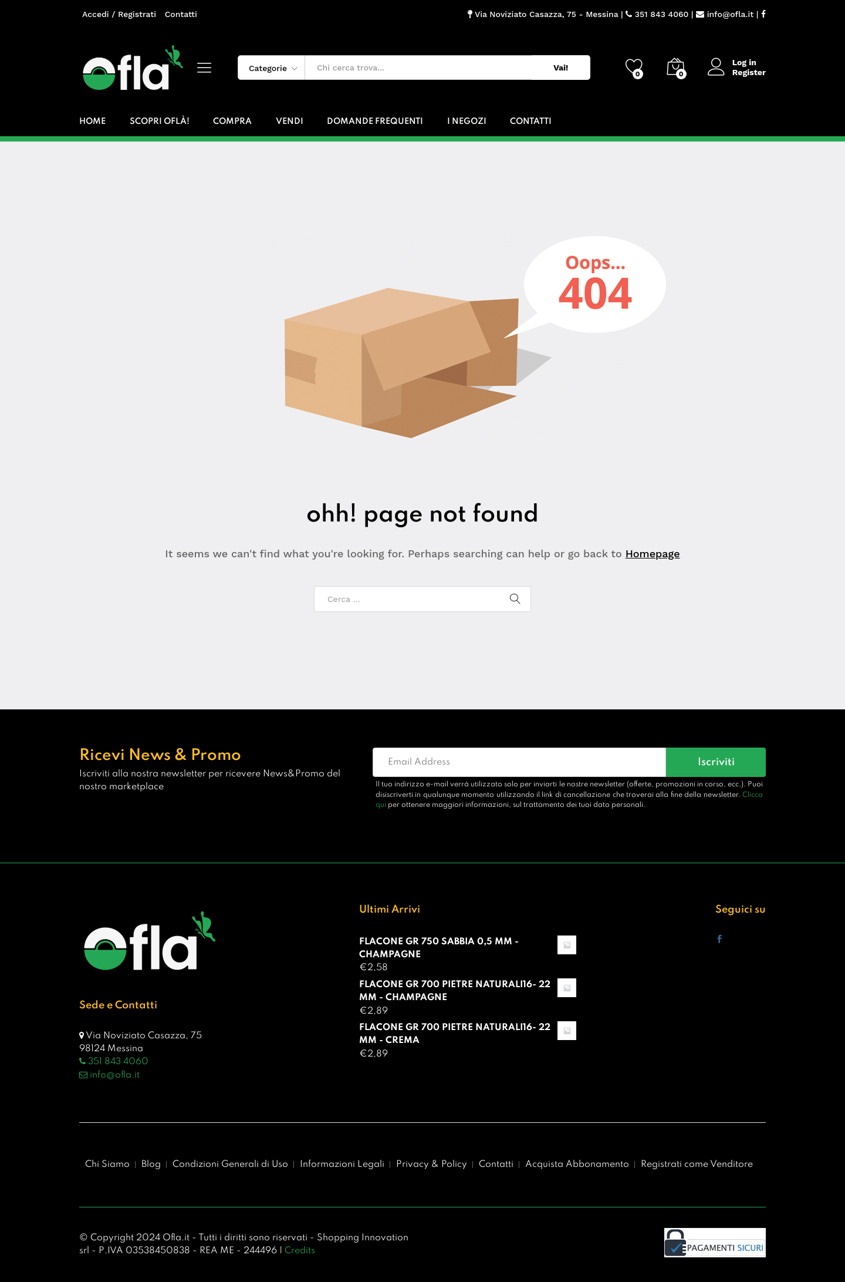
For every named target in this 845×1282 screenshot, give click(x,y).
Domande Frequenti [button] (375, 122)
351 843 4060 (657, 14)
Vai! (560, 67)
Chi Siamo (107, 1164)
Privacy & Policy (431, 1164)
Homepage (653, 553)
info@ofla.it (724, 14)
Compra (232, 122)
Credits (300, 1251)
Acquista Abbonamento (577, 1164)
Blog (151, 1164)
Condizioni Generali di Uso (230, 1164)
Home (92, 122)
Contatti (181, 14)
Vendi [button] (289, 122)
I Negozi (466, 122)
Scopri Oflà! (160, 122)
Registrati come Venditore (697, 1164)
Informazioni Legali (342, 1164)
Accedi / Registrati (119, 14)
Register (749, 72)
